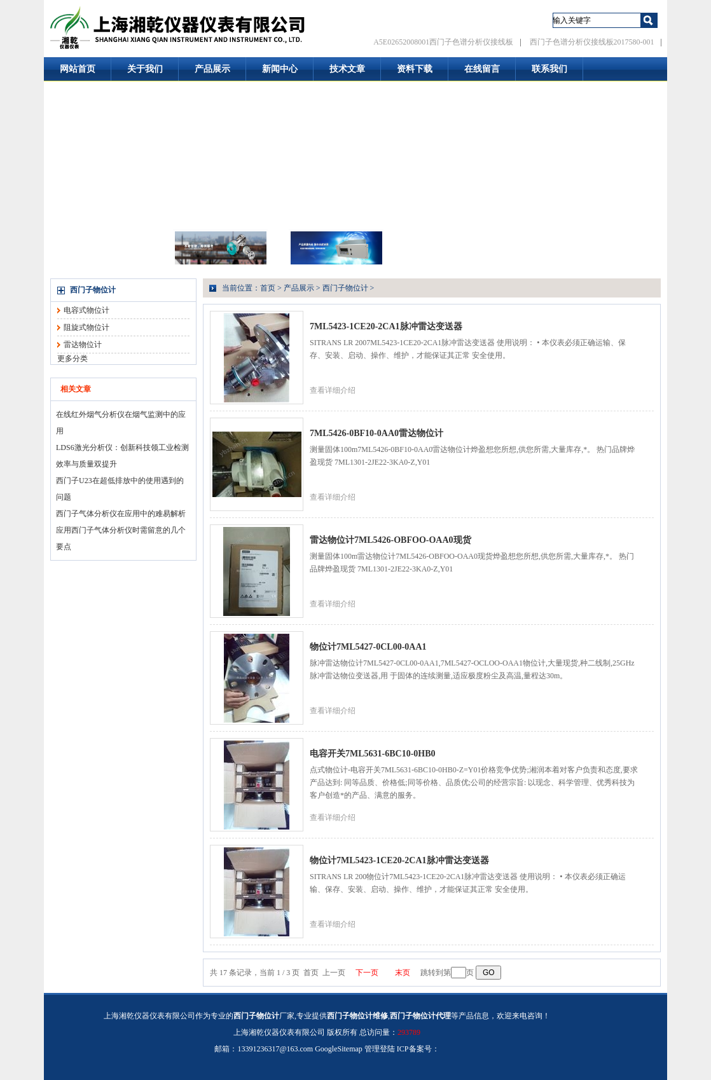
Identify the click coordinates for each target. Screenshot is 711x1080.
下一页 (367, 972)
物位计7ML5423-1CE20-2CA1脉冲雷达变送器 (399, 860)
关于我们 (145, 69)
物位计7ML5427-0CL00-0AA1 (368, 647)
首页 (267, 288)
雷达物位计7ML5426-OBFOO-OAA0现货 (390, 540)
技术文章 (347, 69)
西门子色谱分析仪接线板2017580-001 (592, 42)
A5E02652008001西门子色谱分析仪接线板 (443, 42)
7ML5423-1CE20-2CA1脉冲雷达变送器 (386, 326)
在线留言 (482, 69)
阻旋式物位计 (86, 327)
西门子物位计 (93, 289)
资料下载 (414, 69)
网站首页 (77, 69)
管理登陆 (379, 1048)
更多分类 (72, 358)
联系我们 (549, 69)
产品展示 (212, 69)
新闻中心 (280, 69)
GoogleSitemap (338, 1048)
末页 (402, 972)
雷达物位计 (83, 344)
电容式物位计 (86, 310)
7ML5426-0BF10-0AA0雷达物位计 (376, 433)
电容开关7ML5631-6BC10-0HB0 (373, 753)
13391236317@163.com (275, 1048)
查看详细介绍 (333, 390)
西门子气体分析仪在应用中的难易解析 (121, 513)
